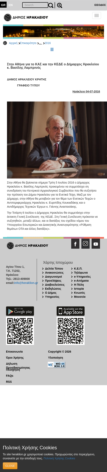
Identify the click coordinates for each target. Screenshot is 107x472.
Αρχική (13, 43)
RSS (9, 381)
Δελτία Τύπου (54, 268)
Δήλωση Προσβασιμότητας (18, 364)
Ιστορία (79, 288)
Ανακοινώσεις (54, 272)
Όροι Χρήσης (15, 357)
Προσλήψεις (53, 280)
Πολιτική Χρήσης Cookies (59, 458)
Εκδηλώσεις (53, 288)
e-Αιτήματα (81, 280)
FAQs (9, 375)
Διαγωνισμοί (53, 276)
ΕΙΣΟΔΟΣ (100, 4)
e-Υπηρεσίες (82, 276)
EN (11, 5)
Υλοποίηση (55, 357)
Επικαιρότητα (28, 43)
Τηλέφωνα (81, 272)
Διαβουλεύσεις (55, 284)
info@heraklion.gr (26, 282)
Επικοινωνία (14, 351)
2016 (48, 43)
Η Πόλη (79, 284)
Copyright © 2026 (59, 351)
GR (3, 5)
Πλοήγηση (13, 369)
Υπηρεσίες (52, 296)
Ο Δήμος (50, 292)
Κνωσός (79, 292)
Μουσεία (79, 296)
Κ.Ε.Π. (78, 268)
